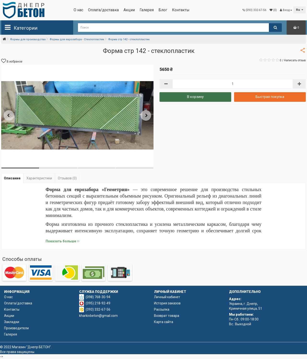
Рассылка (161, 309)
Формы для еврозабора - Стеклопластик (77, 39)
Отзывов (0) (67, 178)
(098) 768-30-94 (98, 297)
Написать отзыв (295, 60)
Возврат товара (166, 316)
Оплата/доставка (103, 10)
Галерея (147, 10)
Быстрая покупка (270, 97)
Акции (129, 10)
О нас (78, 10)
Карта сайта (163, 322)
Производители (16, 328)
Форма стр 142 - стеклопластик (129, 39)
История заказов (167, 303)
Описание (12, 178)
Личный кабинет (167, 297)
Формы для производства (28, 39)
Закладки (11, 322)
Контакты (180, 10)
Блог (163, 10)
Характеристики (39, 178)
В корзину (195, 97)
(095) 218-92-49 (98, 303)
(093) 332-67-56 (98, 309)
